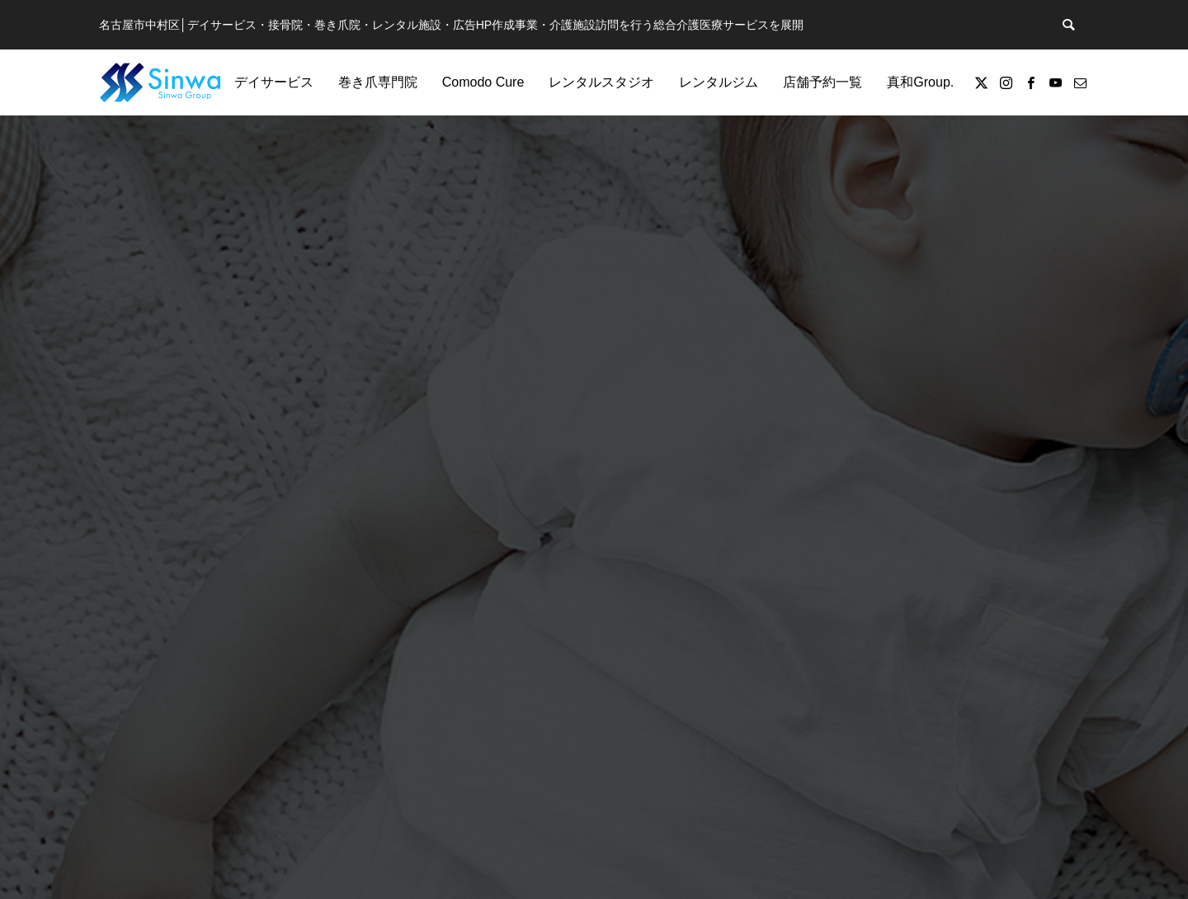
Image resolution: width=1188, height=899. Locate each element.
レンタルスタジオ (601, 82)
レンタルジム (718, 82)
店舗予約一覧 (822, 82)
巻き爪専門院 (377, 82)
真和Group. (920, 82)
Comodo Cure (483, 82)
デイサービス (274, 82)
